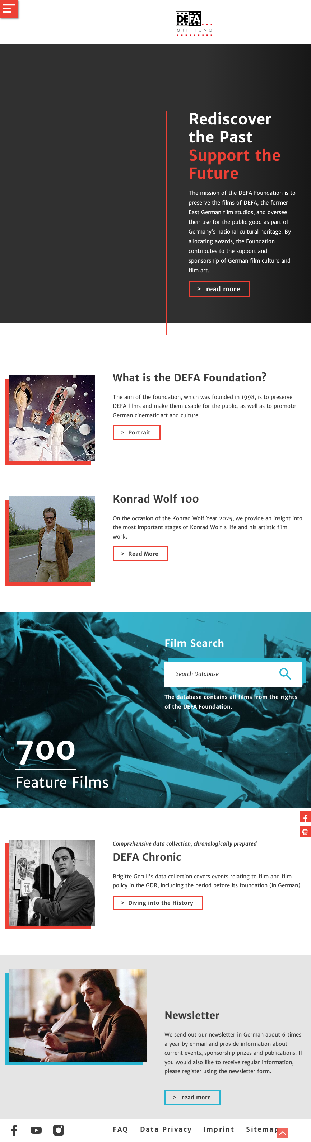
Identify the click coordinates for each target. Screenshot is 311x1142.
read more (222, 289)
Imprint (219, 1129)
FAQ (120, 1129)
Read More (143, 553)
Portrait (139, 432)
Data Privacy (166, 1129)
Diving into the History (160, 902)
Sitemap (262, 1129)
